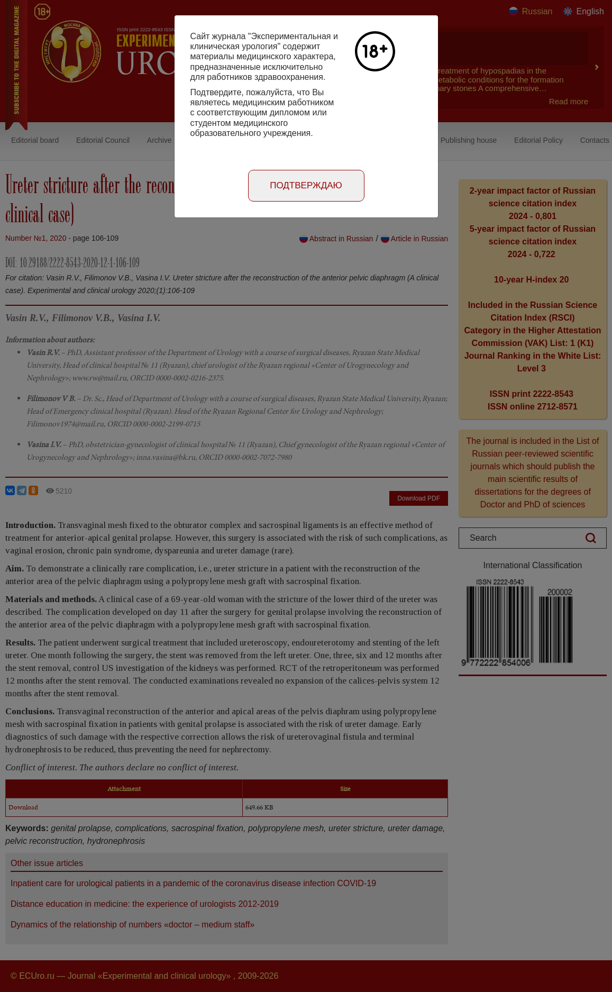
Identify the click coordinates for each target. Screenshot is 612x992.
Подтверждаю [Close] (306, 185)
